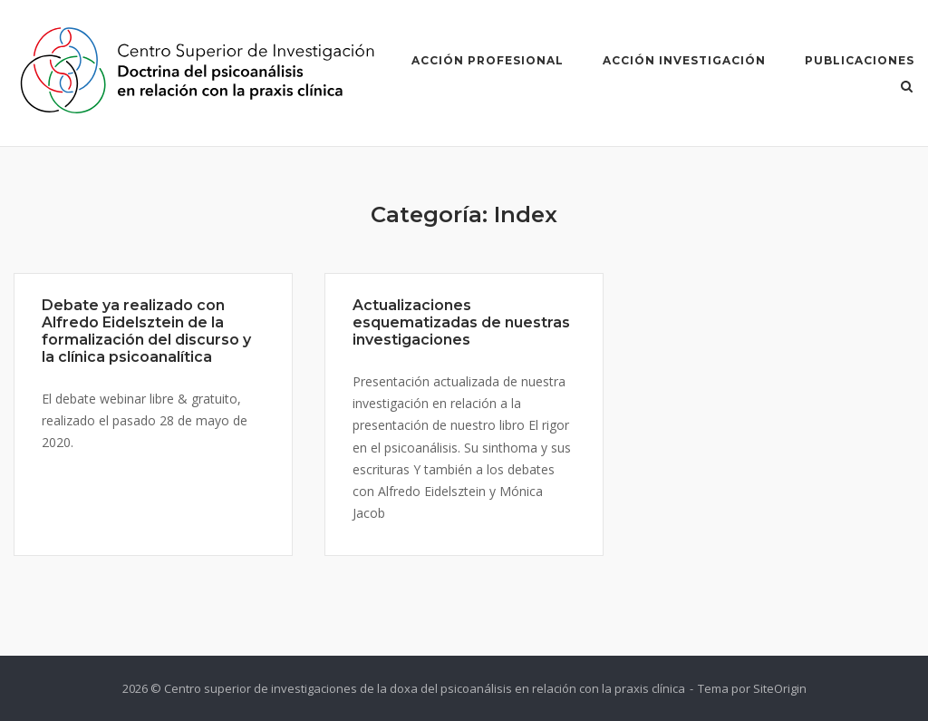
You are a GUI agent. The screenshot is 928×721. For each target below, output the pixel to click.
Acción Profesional (487, 60)
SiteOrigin (780, 688)
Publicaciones (859, 60)
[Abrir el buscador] (906, 88)
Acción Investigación (684, 60)
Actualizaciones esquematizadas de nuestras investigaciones (461, 322)
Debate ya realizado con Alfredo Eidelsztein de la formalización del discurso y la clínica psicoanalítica (146, 331)
